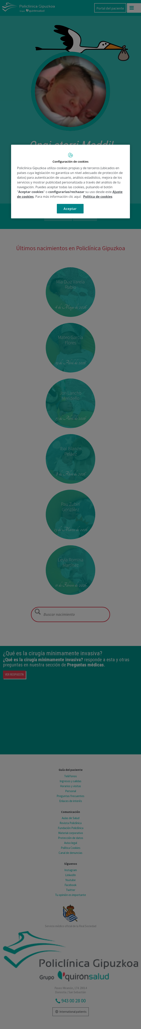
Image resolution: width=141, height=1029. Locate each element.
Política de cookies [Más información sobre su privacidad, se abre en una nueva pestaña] (97, 196)
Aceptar (70, 209)
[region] (70, 181)
